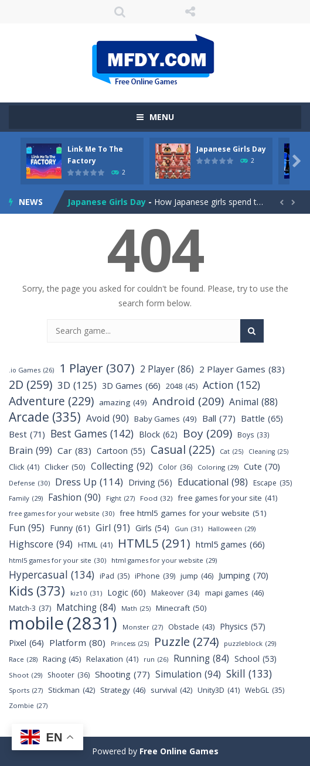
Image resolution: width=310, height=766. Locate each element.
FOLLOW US (190, 11)
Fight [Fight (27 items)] (120, 498)
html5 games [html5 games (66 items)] (230, 544)
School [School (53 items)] (255, 658)
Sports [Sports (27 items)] (26, 690)
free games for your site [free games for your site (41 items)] (227, 498)
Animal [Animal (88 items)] (253, 402)
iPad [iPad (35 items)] (115, 576)
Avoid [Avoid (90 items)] (107, 418)
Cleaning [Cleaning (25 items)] (268, 451)
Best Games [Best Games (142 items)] (92, 433)
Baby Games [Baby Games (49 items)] (165, 419)
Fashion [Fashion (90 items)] (74, 497)
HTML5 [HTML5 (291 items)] (154, 543)
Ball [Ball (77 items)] (219, 418)
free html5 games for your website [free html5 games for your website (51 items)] (193, 513)
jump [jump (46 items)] (196, 576)
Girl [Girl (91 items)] (113, 528)
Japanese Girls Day (231, 149)
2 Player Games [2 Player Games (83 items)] (242, 369)
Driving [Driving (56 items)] (150, 482)
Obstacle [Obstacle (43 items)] (191, 627)
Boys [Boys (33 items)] (253, 435)
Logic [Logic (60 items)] (126, 592)
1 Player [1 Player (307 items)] (97, 368)
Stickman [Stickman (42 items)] (71, 690)
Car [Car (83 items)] (74, 450)
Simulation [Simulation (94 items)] (188, 674)
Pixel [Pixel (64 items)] (26, 642)
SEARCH (120, 11)
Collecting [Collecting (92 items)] (122, 466)
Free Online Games (179, 751)
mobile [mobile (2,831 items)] (63, 623)
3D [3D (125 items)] (77, 385)
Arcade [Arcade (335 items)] (45, 417)
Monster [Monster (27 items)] (142, 627)
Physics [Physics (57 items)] (242, 626)
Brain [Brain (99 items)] (30, 450)
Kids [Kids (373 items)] (37, 590)
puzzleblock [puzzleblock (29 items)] (250, 643)
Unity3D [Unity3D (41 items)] (218, 690)
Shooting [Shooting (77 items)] (122, 674)
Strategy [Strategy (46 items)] (122, 690)
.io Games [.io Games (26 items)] (31, 370)
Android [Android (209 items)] (188, 401)
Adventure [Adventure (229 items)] (51, 401)
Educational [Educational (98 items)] (213, 482)
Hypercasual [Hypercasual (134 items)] (51, 574)
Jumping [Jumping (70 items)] (243, 575)
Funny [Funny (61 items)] (70, 528)
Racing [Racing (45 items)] (62, 659)
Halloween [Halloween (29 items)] (232, 528)
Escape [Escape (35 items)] (272, 483)
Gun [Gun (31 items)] (189, 528)
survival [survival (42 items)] (171, 690)
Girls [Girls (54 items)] (152, 528)
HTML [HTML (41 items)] (95, 545)
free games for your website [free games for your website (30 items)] (61, 513)
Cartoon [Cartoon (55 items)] (121, 450)
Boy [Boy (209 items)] (207, 433)
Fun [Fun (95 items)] (27, 528)
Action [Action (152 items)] (231, 385)
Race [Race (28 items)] (23, 659)
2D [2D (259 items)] (30, 384)
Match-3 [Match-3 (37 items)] (30, 608)
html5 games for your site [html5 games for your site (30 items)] (57, 560)
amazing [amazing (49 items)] (123, 402)
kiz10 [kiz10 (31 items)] (86, 593)
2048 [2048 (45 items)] (181, 386)
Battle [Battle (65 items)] (262, 418)
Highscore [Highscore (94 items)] (41, 544)
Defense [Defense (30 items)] (29, 483)
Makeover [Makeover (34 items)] (175, 593)
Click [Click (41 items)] (24, 467)
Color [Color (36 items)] (175, 467)
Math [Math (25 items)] (136, 608)
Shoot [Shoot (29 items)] (25, 675)
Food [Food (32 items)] (156, 498)
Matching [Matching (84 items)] (86, 607)
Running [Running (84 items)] (201, 658)
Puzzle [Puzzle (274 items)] (186, 641)
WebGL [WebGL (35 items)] (264, 690)
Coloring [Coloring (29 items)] (218, 467)
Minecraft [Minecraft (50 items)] (181, 608)
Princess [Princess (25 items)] (130, 644)
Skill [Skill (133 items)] (249, 673)
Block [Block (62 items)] (158, 434)
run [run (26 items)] (156, 659)
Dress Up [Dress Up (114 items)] (89, 481)
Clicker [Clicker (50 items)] (65, 467)
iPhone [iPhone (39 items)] (155, 576)
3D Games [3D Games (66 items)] (131, 385)
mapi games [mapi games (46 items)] (234, 593)
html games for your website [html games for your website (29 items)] (164, 560)
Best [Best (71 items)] (27, 434)
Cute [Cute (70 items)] (262, 466)
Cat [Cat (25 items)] (231, 451)
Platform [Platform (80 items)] (77, 642)
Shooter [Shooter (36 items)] (68, 675)
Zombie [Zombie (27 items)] (28, 705)
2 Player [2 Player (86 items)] (167, 369)
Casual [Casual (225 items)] (182, 449)
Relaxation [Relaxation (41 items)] (112, 659)
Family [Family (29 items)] (26, 498)
